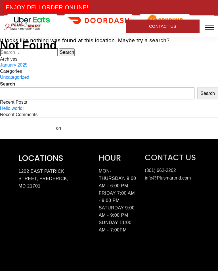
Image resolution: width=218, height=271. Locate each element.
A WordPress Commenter (27, 128)
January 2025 (14, 65)
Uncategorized (14, 77)
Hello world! (12, 108)
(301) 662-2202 (160, 169)
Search (7, 84)
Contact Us (162, 26)
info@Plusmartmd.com (168, 177)
